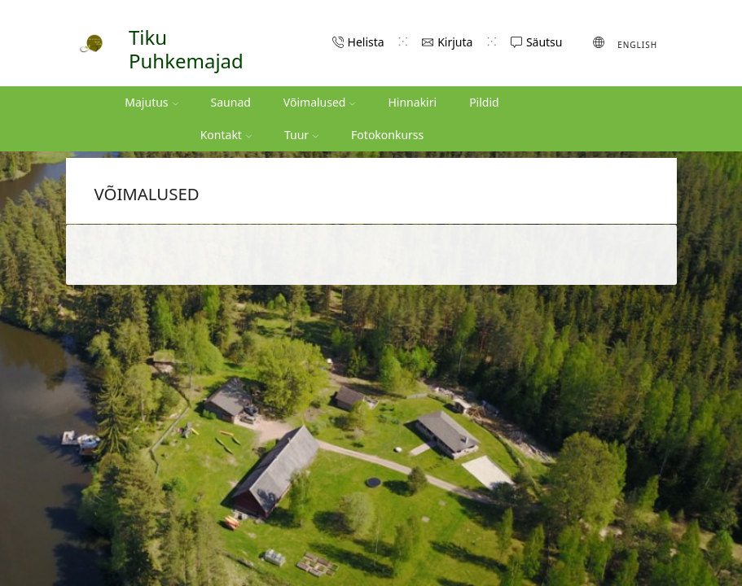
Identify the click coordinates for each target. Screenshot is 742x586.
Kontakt (226, 134)
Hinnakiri (412, 102)
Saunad (231, 102)
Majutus (151, 102)
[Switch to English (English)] (625, 43)
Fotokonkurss (387, 134)
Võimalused (319, 102)
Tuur (301, 134)
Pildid (484, 102)
